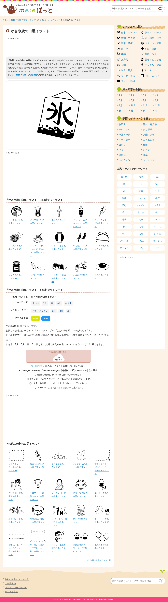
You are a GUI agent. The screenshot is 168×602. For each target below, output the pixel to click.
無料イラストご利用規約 (27, 75)
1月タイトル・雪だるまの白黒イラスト (59, 522)
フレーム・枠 (152, 76)
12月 (157, 105)
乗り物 (124, 49)
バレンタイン (126, 129)
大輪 (141, 233)
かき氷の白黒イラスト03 (80, 276)
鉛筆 (141, 219)
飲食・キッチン (49, 20)
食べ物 (35, 303)
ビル (141, 248)
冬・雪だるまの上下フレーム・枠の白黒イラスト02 (37, 550)
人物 (123, 65)
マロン (124, 233)
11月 (145, 105)
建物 (123, 54)
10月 (133, 105)
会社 (157, 248)
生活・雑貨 (127, 70)
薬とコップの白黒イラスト (102, 494)
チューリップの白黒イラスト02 (102, 520)
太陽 (141, 226)
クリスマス (149, 160)
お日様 (157, 233)
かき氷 (68, 303)
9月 (120, 105)
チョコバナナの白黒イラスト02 (80, 247)
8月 (59, 303)
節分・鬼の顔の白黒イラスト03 (80, 494)
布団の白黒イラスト (80, 520)
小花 (157, 198)
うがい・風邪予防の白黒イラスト (59, 548)
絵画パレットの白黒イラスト (16, 520)
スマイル (141, 205)
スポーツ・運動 (153, 43)
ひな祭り (147, 129)
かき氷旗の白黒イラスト (58, 352)
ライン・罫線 (128, 81)
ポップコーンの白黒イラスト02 (37, 221)
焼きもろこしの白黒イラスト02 (37, 465)
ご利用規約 (35, 366)
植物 (141, 177)
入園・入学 (149, 134)
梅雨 (145, 145)
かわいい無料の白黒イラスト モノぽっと (21, 20)
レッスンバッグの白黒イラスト (59, 494)
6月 (133, 100)
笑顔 (124, 205)
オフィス (124, 248)
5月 (120, 100)
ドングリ (157, 226)
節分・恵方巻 (150, 124)
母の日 (122, 145)
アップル (124, 240)
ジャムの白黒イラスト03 (16, 276)
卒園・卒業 (124, 134)
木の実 (141, 212)
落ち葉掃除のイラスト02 (59, 465)
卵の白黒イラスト (102, 276)
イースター (124, 139)
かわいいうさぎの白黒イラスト (80, 465)
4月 (157, 95)
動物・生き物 (128, 38)
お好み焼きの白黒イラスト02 (16, 247)
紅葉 (145, 155)
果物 (124, 198)
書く (157, 212)
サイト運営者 (11, 591)
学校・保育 (150, 54)
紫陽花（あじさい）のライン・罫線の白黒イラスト (16, 550)
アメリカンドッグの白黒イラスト (102, 223)
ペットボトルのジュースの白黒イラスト (80, 223)
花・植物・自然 (153, 38)
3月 (145, 95)
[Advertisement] (58, 47)
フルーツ (141, 198)
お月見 (146, 150)
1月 (120, 95)
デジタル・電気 (153, 65)
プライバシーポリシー (16, 587)
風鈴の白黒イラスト (59, 221)
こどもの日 (149, 139)
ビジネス (149, 70)
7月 (45, 303)
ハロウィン (124, 160)
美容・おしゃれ (153, 59)
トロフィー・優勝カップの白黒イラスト (37, 496)
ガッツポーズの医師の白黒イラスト (16, 496)
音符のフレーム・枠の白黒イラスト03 (16, 467)
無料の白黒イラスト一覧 (100, 560)
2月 (133, 95)
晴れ (124, 212)
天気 (141, 191)
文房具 (124, 59)
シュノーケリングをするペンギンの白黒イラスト (37, 251)
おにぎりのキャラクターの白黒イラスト (80, 548)
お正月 (122, 124)
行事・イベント (129, 32)
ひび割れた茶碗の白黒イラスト (37, 520)
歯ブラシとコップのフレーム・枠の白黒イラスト (102, 469)
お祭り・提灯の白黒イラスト (59, 247)
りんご (141, 240)
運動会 (122, 155)
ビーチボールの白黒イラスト (16, 221)
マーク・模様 (128, 76)
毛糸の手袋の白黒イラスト (102, 546)
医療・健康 (150, 49)
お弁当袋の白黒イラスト (102, 247)
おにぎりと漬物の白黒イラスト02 (59, 278)
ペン (157, 219)
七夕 (121, 150)
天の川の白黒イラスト (37, 276)
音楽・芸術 (127, 43)
